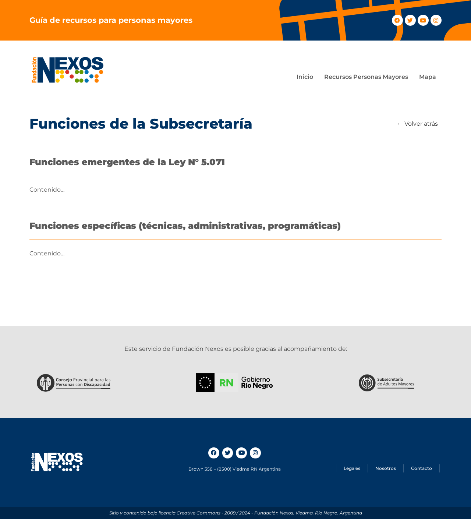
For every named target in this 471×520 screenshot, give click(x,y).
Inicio (305, 76)
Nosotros (385, 469)
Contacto (421, 469)
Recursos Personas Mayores (366, 76)
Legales (352, 469)
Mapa (427, 76)
